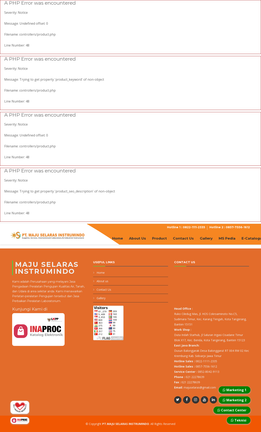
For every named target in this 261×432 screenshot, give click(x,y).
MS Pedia (227, 238)
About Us (137, 238)
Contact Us (183, 238)
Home (117, 238)
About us (102, 281)
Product (159, 238)
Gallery (206, 238)
